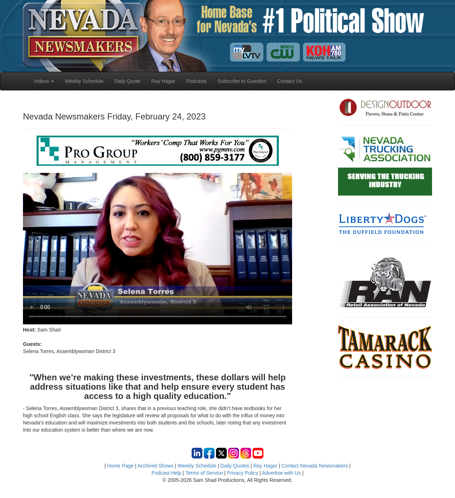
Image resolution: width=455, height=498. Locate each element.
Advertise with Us (281, 473)
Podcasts (196, 81)
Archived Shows (155, 466)
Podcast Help (166, 473)
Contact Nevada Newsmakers (314, 466)
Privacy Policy (242, 473)
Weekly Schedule (84, 81)
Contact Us (289, 81)
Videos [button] (44, 81)
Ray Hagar (163, 81)
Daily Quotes (234, 466)
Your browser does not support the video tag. (157, 248)
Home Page (120, 466)
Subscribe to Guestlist (241, 81)
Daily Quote (127, 81)
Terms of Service (204, 473)
